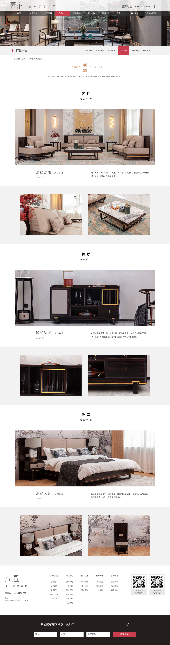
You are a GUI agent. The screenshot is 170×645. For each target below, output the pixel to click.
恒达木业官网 (150, 13)
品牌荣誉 (54, 586)
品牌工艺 (54, 599)
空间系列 (48, 13)
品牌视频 (54, 590)
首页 (19, 13)
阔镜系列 (112, 51)
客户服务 (134, 13)
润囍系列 (123, 51)
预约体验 (114, 586)
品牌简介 (54, 582)
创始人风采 (54, 594)
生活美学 (99, 590)
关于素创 (33, 13)
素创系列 (135, 51)
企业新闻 (99, 582)
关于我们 (54, 576)
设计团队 (84, 590)
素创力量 (114, 582)
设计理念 (84, 582)
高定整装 (77, 13)
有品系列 (147, 51)
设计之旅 (91, 13)
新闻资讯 (106, 13)
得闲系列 (88, 51)
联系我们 (114, 590)
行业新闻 (99, 586)
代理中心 (120, 13)
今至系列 (100, 51)
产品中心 (62, 13)
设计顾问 (84, 586)
